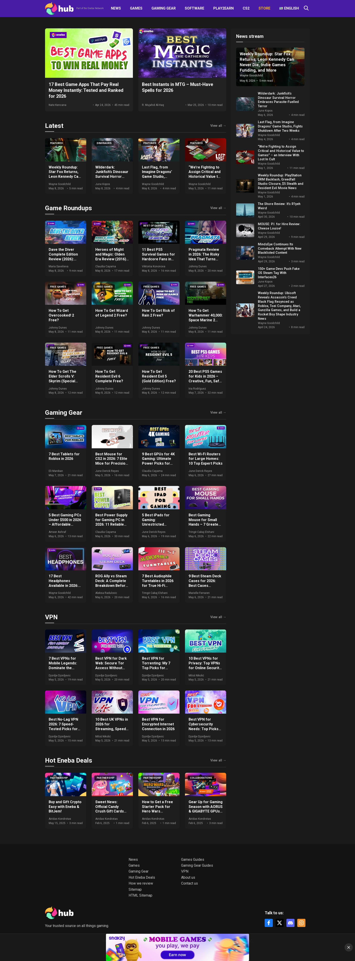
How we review (141, 883)
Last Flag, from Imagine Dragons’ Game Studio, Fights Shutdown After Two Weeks (157, 176)
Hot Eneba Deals (68, 760)
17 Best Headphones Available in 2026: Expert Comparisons (63, 585)
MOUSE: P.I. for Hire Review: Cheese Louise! (279, 226)
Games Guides (192, 859)
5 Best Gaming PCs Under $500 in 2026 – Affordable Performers (65, 522)
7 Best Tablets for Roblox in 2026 (64, 456)
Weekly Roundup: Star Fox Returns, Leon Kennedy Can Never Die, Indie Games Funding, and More (64, 179)
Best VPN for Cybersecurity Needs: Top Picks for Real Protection (205, 726)
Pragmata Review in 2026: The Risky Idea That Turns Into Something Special (204, 259)
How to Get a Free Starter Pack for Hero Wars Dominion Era (157, 809)
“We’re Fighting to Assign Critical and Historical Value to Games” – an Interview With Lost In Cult (205, 179)
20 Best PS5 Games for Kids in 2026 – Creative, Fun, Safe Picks (205, 378)
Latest (54, 125)
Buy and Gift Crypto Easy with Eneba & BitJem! (65, 807)
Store (264, 8)
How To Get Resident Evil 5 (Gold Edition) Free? (159, 376)
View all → (218, 126)
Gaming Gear (163, 8)
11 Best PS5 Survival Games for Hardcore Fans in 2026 (158, 256)
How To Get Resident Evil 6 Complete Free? (109, 376)
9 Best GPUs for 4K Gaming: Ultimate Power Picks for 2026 (158, 461)
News (116, 8)
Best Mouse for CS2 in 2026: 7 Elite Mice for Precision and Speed (111, 461)
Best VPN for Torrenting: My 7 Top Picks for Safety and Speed (157, 665)
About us (188, 877)
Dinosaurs (104, 143)
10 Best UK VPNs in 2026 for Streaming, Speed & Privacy (112, 726)
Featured (56, 143)
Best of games (153, 225)
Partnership (59, 777)
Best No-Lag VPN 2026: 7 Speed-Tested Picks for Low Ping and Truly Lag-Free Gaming (65, 728)
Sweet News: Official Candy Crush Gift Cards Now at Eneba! (109, 809)
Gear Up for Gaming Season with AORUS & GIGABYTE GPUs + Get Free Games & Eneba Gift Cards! (206, 811)
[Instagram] (301, 923)
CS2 (246, 8)
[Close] (349, 947)
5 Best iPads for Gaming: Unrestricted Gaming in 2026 (156, 522)
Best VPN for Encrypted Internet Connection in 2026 (158, 724)
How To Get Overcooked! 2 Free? (61, 315)
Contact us (189, 883)
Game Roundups (68, 208)
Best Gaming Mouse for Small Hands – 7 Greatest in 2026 (205, 522)
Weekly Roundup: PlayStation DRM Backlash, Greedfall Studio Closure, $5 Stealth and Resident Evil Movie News (280, 181)
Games (136, 8)
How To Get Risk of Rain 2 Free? (158, 312)
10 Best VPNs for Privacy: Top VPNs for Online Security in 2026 (205, 665)
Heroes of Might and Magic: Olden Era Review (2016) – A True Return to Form (112, 259)
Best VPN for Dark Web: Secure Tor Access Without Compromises (111, 665)
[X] (280, 923)
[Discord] (290, 923)
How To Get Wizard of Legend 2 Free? (111, 312)
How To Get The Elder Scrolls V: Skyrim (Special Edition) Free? (62, 378)
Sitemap (135, 889)
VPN (51, 617)
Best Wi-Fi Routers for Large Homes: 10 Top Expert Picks (206, 459)
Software (194, 8)
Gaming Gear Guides (197, 865)
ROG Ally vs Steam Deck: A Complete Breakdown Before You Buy (111, 583)
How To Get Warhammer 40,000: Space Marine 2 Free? (206, 317)
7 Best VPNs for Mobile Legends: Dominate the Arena (63, 665)
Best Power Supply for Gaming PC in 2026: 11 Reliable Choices (111, 522)
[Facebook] (269, 923)
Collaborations (201, 777)
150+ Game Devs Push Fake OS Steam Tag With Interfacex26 (279, 273)
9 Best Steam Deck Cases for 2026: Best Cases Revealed (205, 583)
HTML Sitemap (140, 895)
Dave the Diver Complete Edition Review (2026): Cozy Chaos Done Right (64, 259)
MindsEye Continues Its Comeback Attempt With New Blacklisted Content (280, 248)
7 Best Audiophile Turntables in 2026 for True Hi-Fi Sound (157, 583)
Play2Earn (223, 8)
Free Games (58, 286)
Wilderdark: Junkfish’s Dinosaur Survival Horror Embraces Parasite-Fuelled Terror (111, 179)
